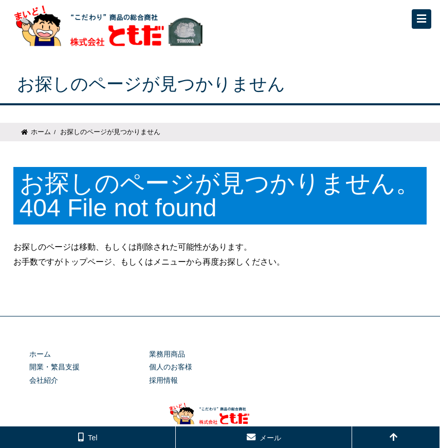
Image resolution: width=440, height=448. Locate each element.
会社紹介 (43, 380)
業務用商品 (167, 354)
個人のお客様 (170, 367)
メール (270, 438)
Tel (92, 438)
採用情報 (163, 380)
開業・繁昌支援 (54, 367)
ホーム (41, 132)
